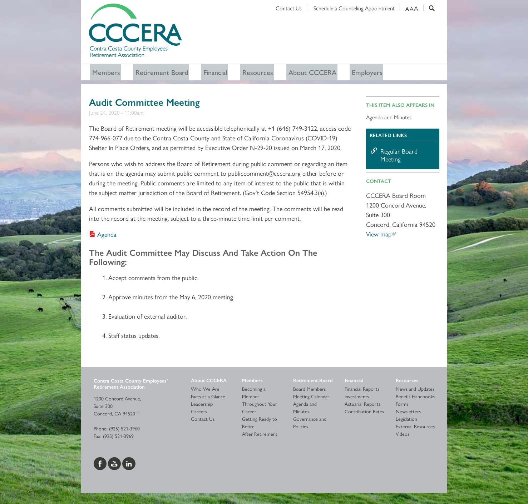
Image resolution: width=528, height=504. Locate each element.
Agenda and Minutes (388, 118)
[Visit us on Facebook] (101, 464)
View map (378, 235)
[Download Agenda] (103, 235)
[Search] (429, 8)
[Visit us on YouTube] (115, 464)
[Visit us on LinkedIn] (128, 464)
